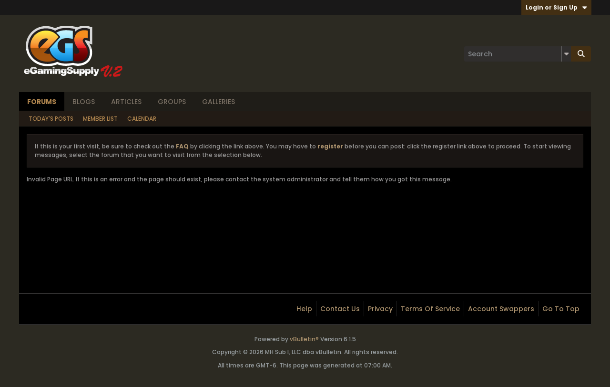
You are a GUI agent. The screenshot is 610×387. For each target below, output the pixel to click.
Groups (172, 101)
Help (304, 309)
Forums (41, 101)
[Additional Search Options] (566, 54)
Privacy (380, 309)
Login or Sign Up (556, 7)
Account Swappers (501, 309)
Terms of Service (430, 309)
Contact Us (340, 309)
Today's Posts (51, 119)
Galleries (218, 101)
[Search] (517, 54)
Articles (126, 101)
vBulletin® (304, 339)
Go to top (561, 309)
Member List (100, 119)
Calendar (141, 119)
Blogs (83, 101)
